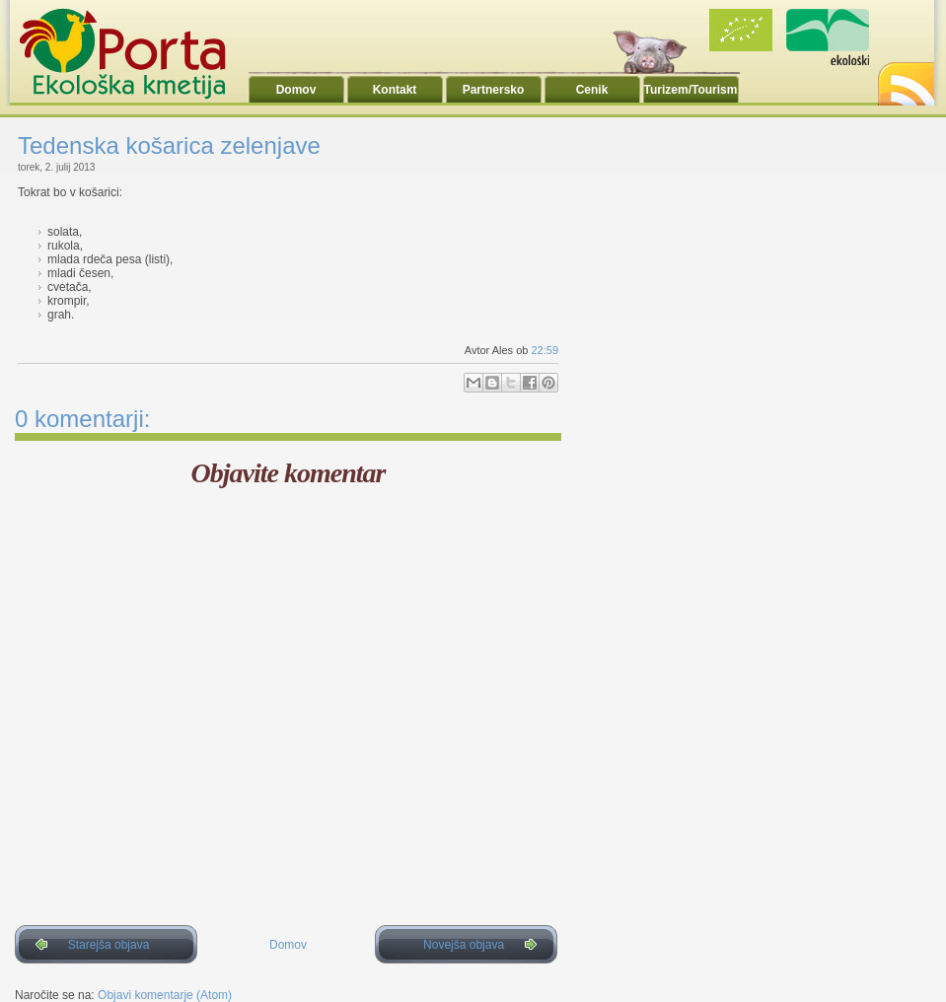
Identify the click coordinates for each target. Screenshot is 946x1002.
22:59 (544, 350)
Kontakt (395, 90)
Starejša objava (109, 945)
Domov (296, 90)
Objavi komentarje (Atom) (165, 995)
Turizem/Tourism (691, 90)
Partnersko (494, 90)
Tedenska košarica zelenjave (169, 145)
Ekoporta (133, 53)
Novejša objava (463, 945)
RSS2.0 (904, 78)
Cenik (592, 90)
